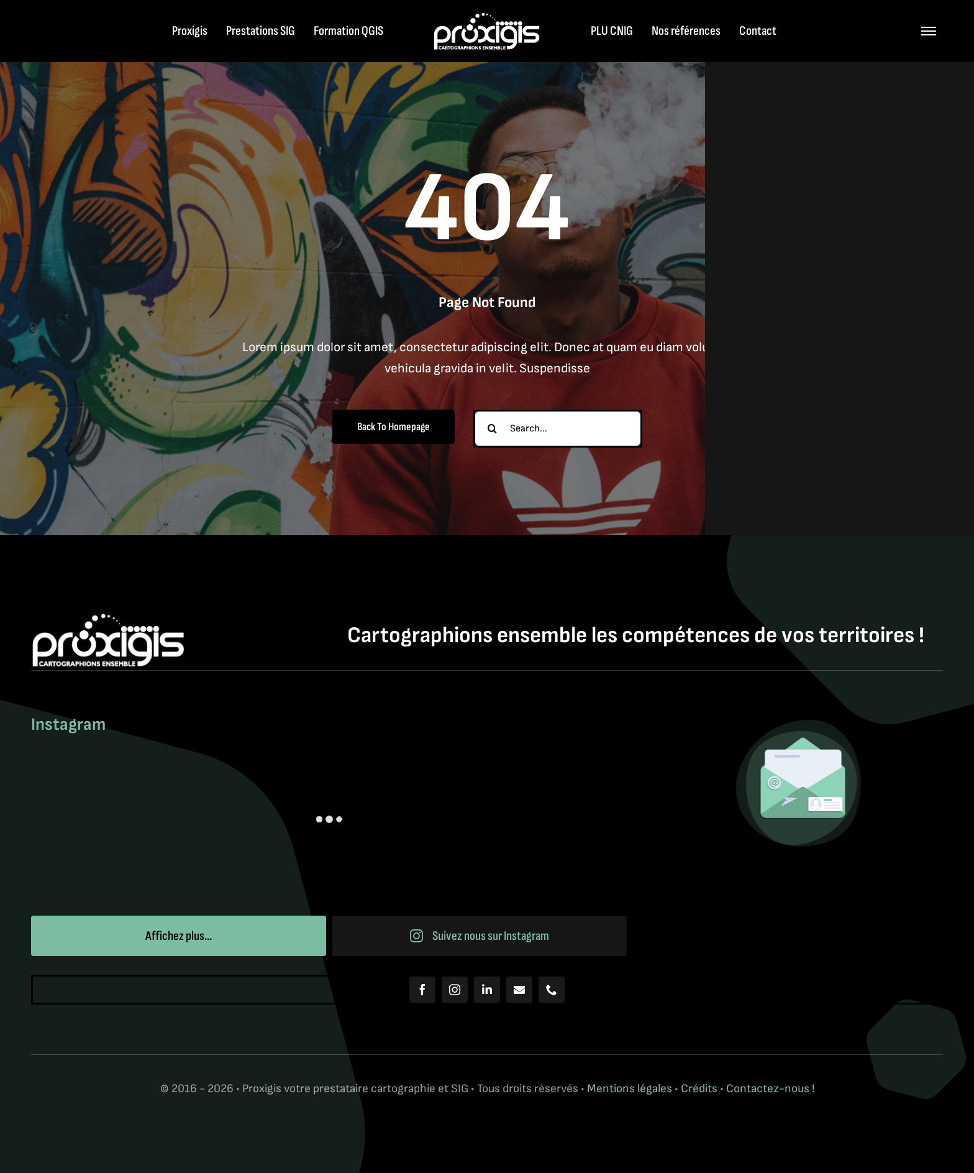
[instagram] (455, 990)
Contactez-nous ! (770, 1089)
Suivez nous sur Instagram (479, 936)
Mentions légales (629, 1089)
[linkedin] (487, 990)
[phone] (552, 990)
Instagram (68, 724)
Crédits (700, 1089)
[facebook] (422, 990)
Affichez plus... (178, 936)
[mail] (519, 990)
